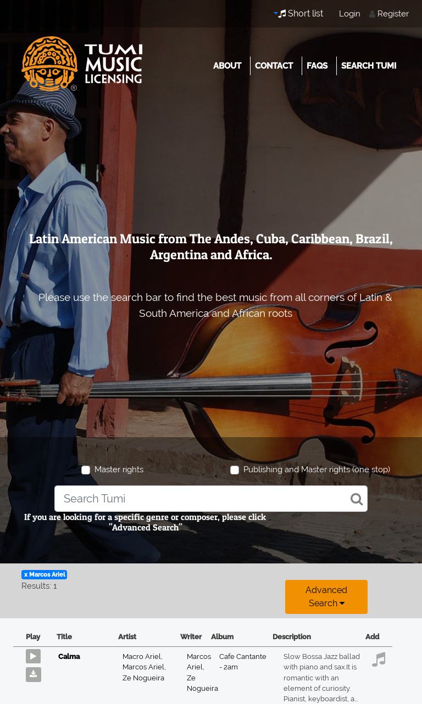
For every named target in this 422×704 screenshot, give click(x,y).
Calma (69, 656)
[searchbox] (211, 498)
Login (349, 14)
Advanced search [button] (326, 596)
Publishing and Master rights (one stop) (316, 469)
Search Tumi (368, 66)
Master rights (119, 469)
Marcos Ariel (144, 667)
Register (393, 14)
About (227, 66)
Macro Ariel (143, 656)
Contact (274, 66)
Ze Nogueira (143, 678)
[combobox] (211, 498)
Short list (300, 13)
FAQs (317, 66)
